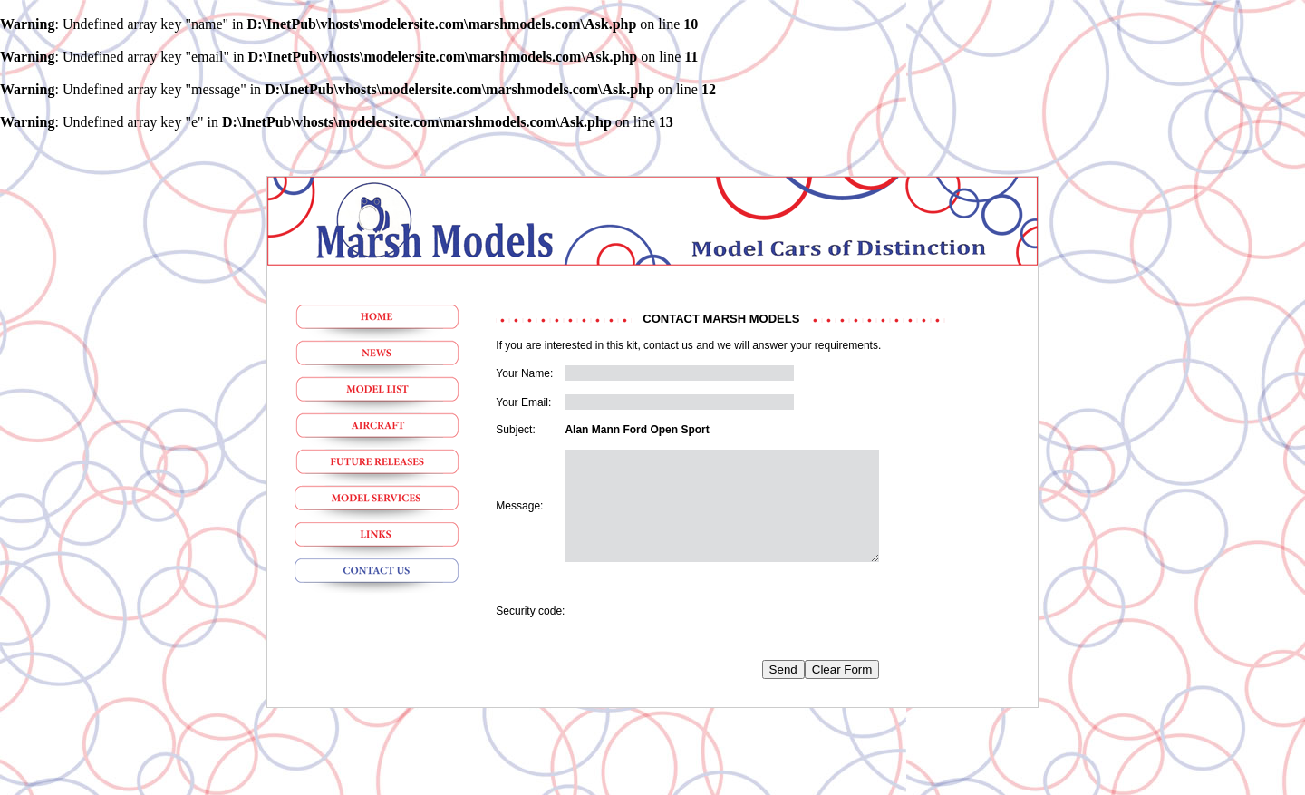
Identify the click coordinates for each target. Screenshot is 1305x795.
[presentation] (702, 632)
